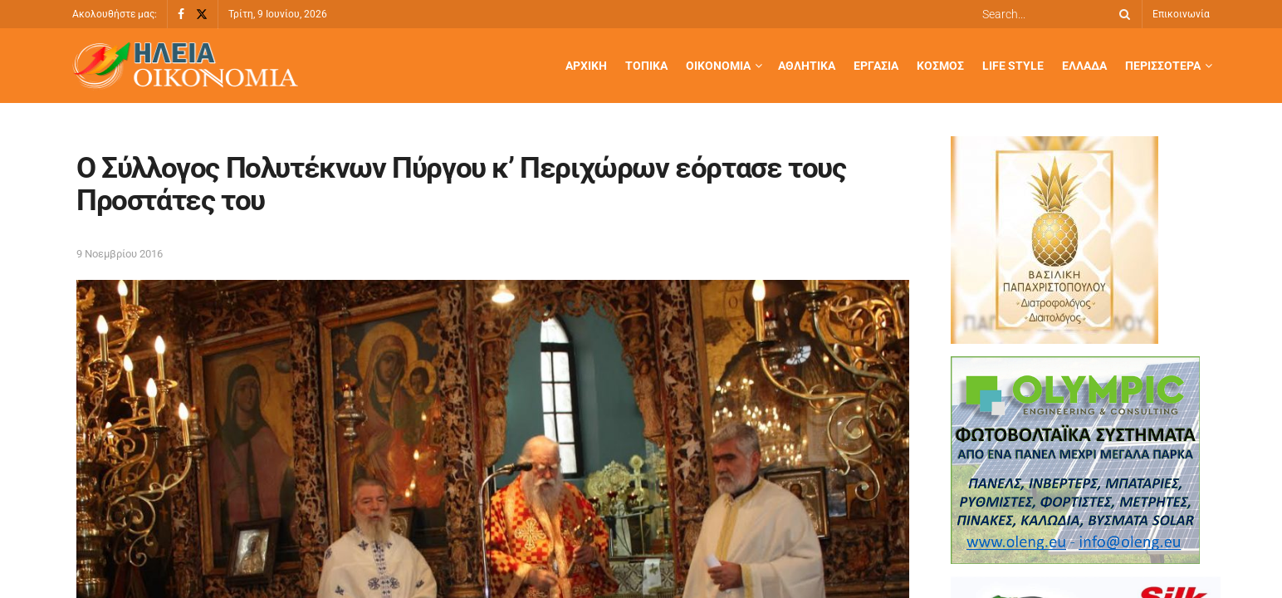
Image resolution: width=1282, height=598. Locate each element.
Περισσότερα (1163, 65)
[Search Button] (1122, 14)
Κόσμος (940, 65)
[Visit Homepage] (185, 66)
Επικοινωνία (1181, 14)
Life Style (1013, 65)
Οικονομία (718, 65)
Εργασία (876, 65)
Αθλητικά (806, 65)
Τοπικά (646, 65)
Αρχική (586, 65)
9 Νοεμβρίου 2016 (119, 254)
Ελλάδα (1084, 65)
